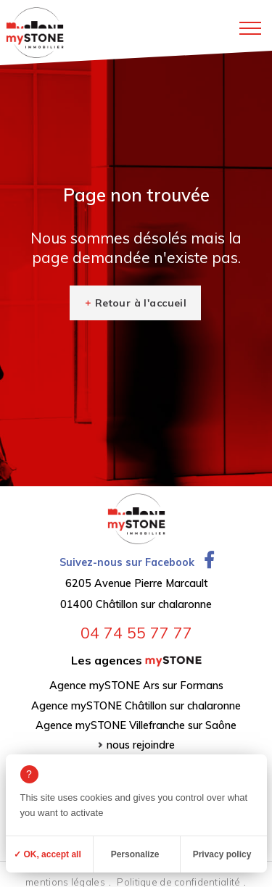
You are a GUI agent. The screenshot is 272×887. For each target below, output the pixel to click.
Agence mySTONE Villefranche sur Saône (136, 725)
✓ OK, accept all (47, 854)
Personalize (135, 854)
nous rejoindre (141, 744)
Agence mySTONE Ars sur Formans (136, 685)
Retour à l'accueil (141, 302)
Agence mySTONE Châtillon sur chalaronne (136, 705)
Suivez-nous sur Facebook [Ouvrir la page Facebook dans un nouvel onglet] (136, 562)
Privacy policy (222, 854)
